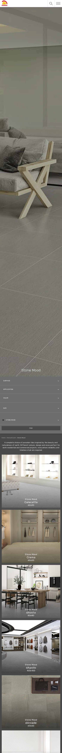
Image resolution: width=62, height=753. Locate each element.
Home (3, 437)
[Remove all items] (3, 420)
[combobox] (31, 380)
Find (31, 428)
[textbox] (31, 380)
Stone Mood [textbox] (11, 420)
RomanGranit (11, 437)
